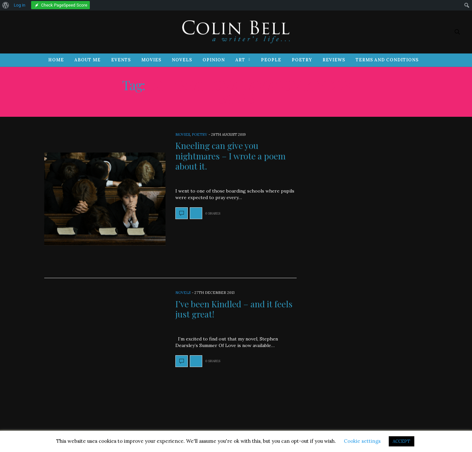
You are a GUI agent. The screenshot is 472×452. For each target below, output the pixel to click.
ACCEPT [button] (401, 441)
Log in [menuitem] (19, 5)
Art (240, 60)
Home (56, 60)
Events (121, 60)
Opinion (214, 60)
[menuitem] (5, 5)
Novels (182, 60)
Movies (151, 60)
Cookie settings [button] (362, 441)
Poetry (302, 60)
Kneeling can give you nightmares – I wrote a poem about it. (230, 156)
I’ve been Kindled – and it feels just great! (233, 309)
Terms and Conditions (387, 60)
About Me (87, 60)
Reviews (334, 60)
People (271, 60)
